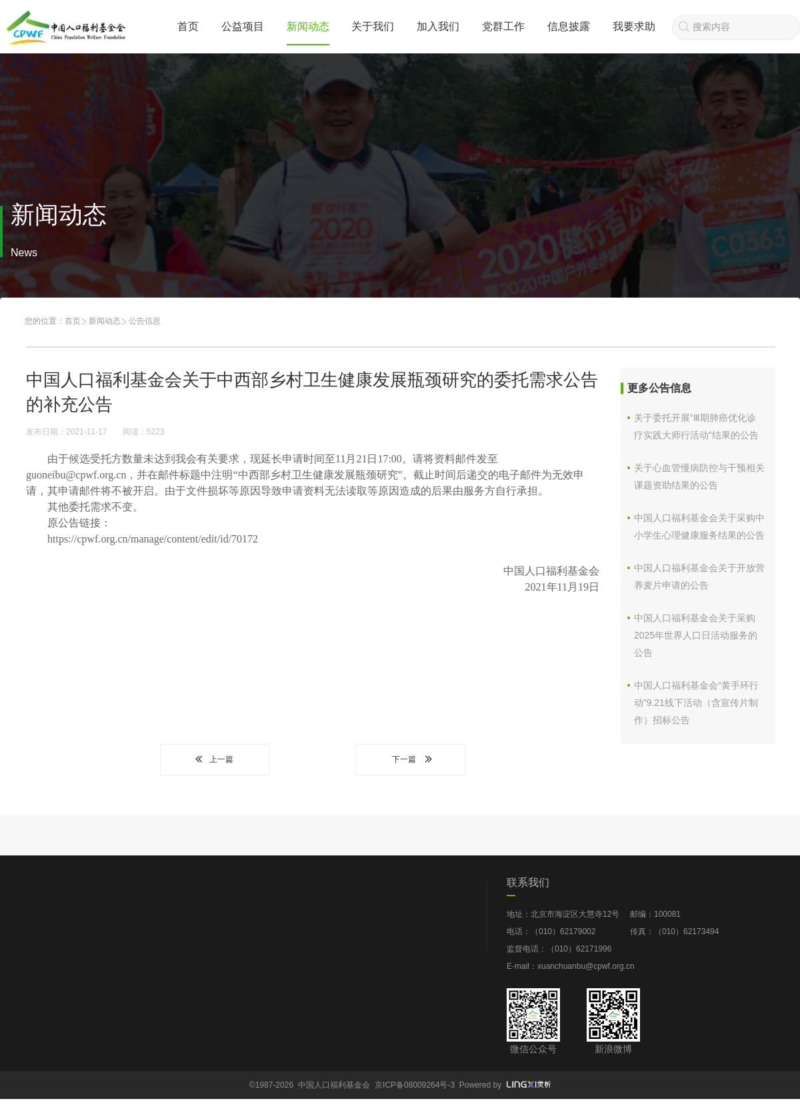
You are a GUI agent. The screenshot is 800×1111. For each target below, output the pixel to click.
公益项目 (242, 26)
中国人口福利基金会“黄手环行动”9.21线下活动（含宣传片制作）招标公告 (696, 702)
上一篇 (214, 759)
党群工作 (503, 26)
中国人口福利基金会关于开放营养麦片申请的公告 (699, 577)
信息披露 (568, 26)
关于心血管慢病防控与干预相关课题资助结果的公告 (699, 476)
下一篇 (410, 759)
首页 (188, 26)
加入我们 (438, 26)
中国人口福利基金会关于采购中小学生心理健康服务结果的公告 (699, 526)
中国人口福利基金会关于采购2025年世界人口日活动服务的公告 (695, 635)
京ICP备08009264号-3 (415, 1085)
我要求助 (634, 26)
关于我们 (372, 26)
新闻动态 (308, 26)
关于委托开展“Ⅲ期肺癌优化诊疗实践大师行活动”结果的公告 (696, 426)
